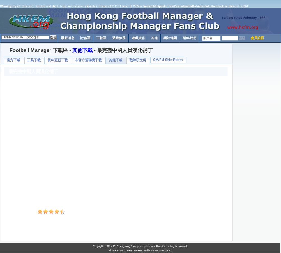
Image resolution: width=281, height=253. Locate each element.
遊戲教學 (119, 38)
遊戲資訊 (138, 38)
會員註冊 (257, 38)
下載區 (101, 38)
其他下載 (82, 50)
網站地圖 (170, 38)
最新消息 (67, 38)
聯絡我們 (189, 38)
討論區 (85, 38)
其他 (154, 38)
